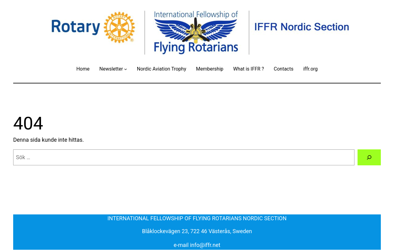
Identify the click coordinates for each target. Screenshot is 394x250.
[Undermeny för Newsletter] (125, 69)
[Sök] (369, 157)
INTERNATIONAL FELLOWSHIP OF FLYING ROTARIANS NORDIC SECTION (197, 218)
